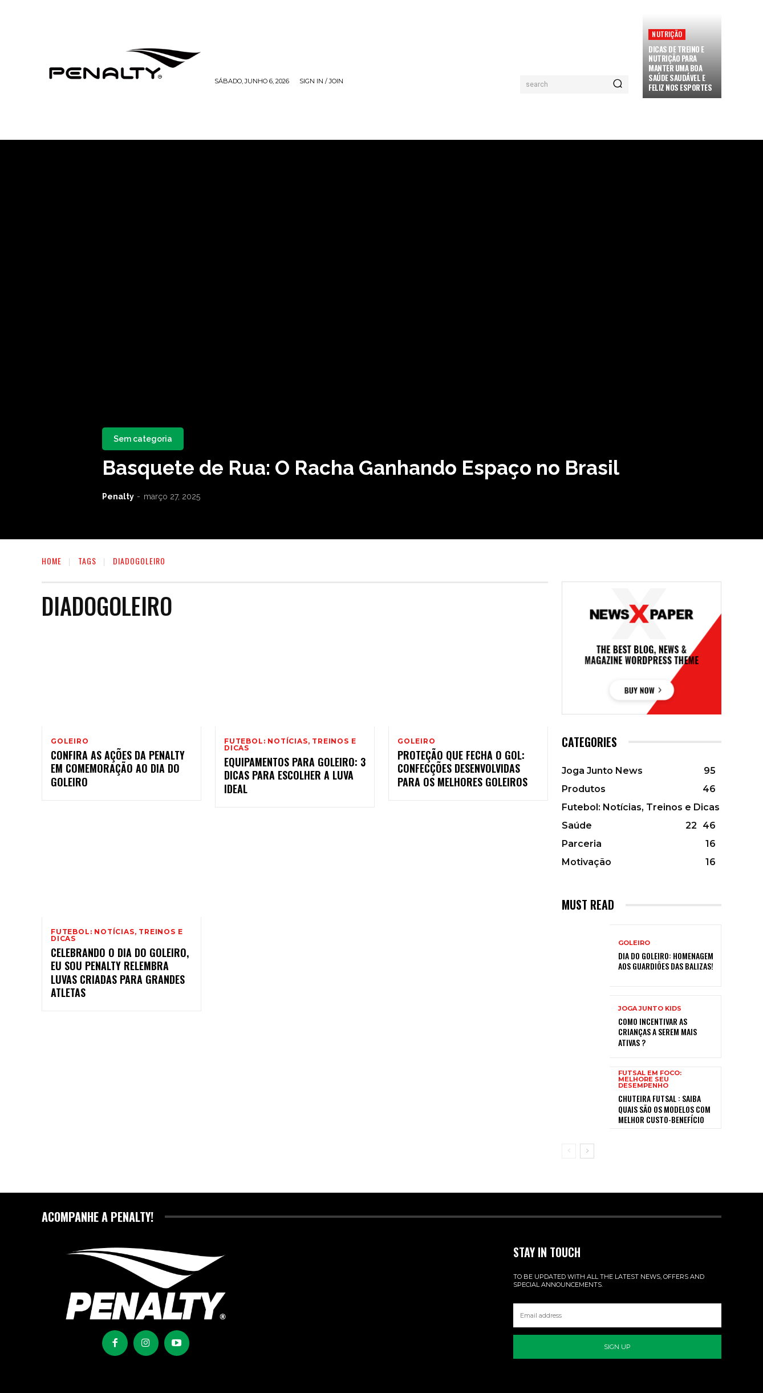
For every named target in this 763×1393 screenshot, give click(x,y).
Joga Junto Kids (649, 1009)
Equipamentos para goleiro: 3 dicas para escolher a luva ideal (295, 777)
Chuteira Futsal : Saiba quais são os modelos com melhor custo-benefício (664, 1108)
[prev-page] (569, 1151)
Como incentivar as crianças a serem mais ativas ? (657, 1031)
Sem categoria (142, 438)
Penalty (118, 496)
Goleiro (70, 741)
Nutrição (667, 34)
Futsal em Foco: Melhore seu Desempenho (649, 1079)
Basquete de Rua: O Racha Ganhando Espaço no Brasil (360, 467)
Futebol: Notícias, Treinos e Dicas (290, 745)
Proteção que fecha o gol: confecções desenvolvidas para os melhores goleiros (462, 770)
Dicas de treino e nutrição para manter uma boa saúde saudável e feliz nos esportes (680, 68)
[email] (617, 1315)
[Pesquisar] (617, 84)
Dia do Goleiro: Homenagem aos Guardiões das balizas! (665, 961)
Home (52, 561)
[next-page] (587, 1151)
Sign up (617, 1347)
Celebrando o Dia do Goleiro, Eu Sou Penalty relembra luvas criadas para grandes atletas (120, 975)
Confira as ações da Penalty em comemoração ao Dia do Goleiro (118, 770)
